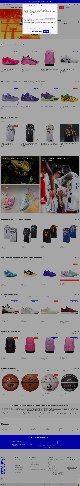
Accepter (46, 31)
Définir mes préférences (37, 31)
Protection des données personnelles (32, 28)
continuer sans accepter (50, 18)
